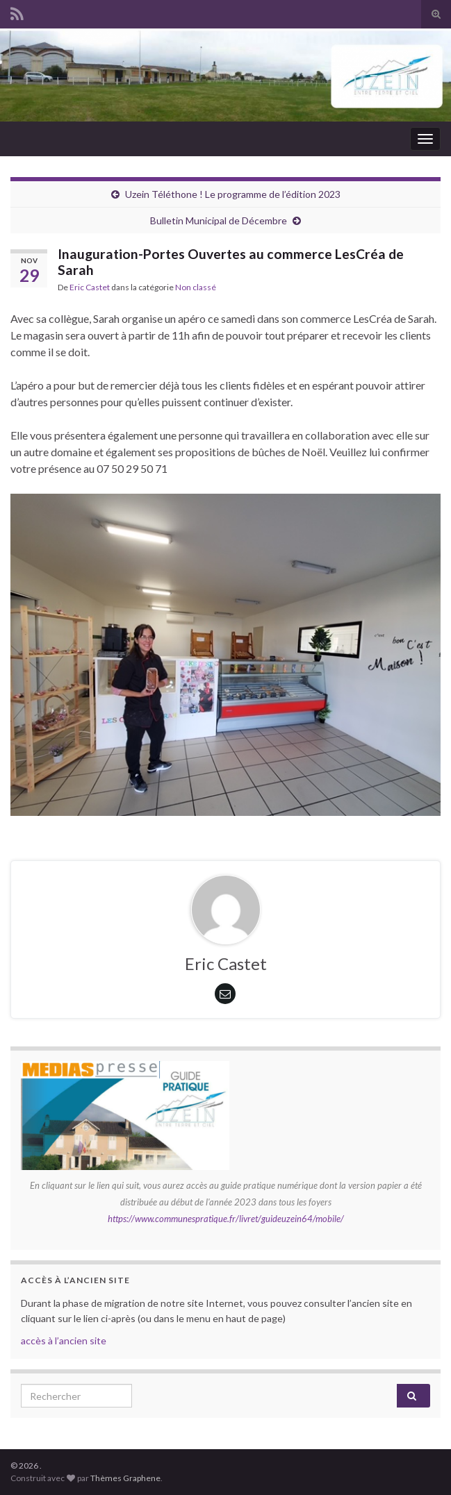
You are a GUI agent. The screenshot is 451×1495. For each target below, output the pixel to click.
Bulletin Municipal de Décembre (218, 220)
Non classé (195, 287)
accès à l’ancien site (63, 1340)
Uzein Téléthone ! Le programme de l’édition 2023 (233, 194)
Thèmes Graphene (125, 1478)
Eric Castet (89, 287)
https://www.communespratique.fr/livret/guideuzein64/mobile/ (226, 1218)
